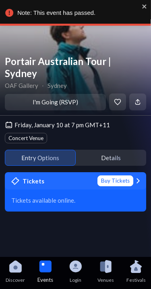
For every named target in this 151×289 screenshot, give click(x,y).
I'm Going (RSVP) (55, 102)
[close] (146, 6)
